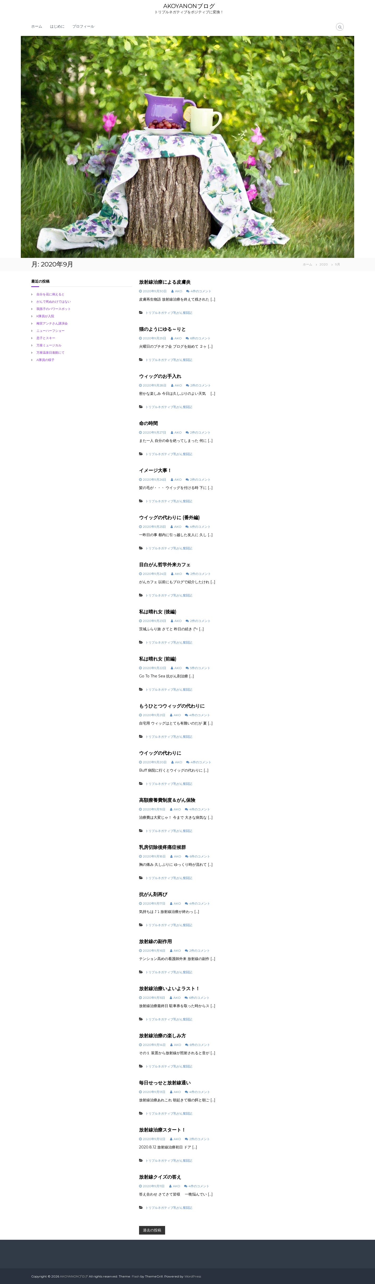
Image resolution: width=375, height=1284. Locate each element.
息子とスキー (45, 338)
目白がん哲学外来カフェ (165, 564)
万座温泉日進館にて (50, 352)
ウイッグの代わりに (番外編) (169, 517)
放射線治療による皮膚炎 (165, 282)
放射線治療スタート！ (162, 1130)
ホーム (36, 26)
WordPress (192, 1276)
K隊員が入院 (45, 316)
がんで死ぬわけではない (53, 301)
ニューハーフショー (50, 330)
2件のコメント (200, 385)
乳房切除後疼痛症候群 (162, 847)
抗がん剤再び (153, 894)
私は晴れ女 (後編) (157, 611)
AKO (178, 291)
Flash (136, 1276)
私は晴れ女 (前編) (157, 659)
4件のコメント (201, 291)
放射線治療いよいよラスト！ (169, 988)
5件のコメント (200, 668)
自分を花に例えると (50, 294)
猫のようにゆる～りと (162, 329)
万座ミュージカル (48, 345)
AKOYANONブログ (189, 5)
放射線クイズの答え (160, 1177)
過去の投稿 (152, 1230)
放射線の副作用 (155, 941)
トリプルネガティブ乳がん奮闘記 (168, 312)
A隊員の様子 (45, 359)
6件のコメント (200, 338)
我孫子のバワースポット (53, 308)
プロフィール (83, 26)
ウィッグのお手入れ (160, 376)
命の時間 (148, 423)
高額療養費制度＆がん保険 (167, 800)
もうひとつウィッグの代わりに (172, 706)
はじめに (57, 26)
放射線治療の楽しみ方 (162, 1035)
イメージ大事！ (155, 470)
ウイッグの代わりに (160, 753)
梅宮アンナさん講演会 (52, 323)
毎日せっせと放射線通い (165, 1082)
